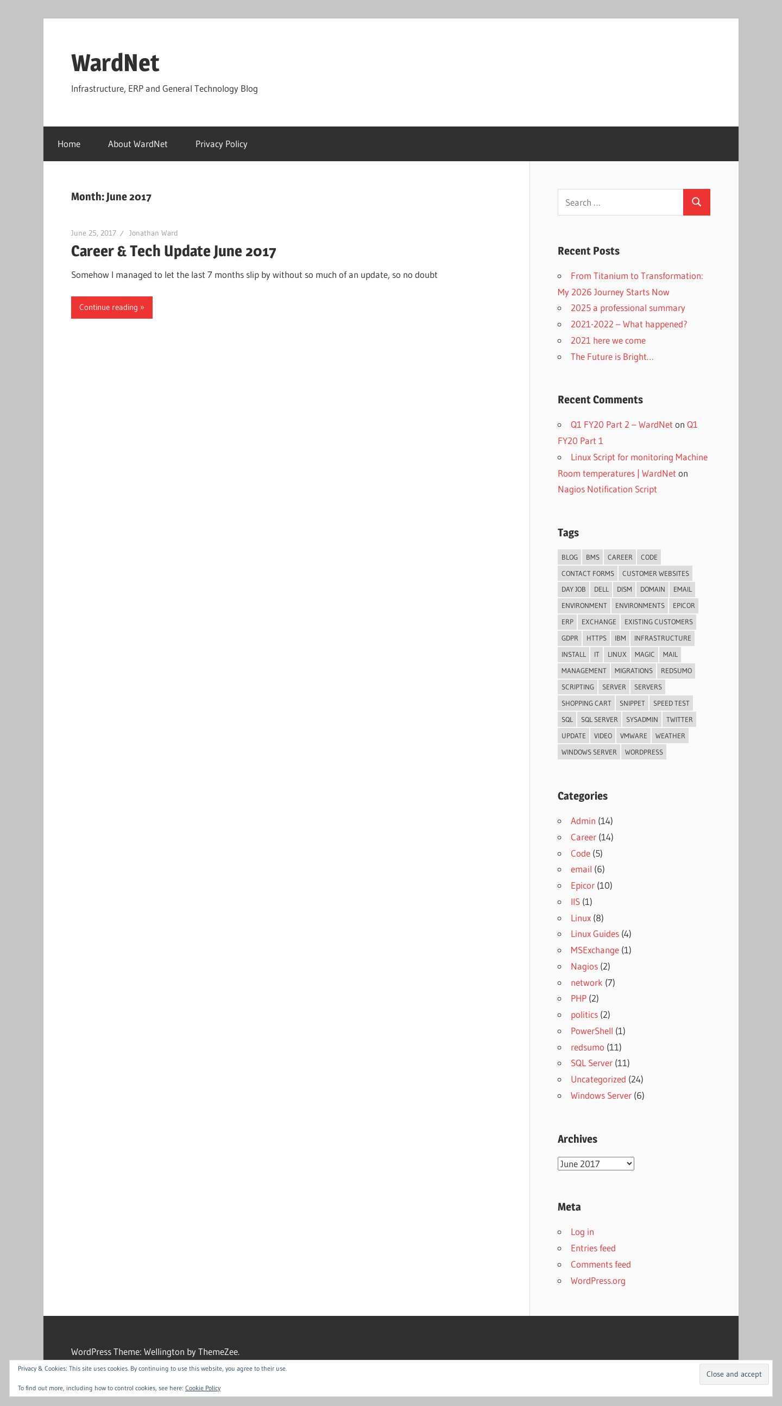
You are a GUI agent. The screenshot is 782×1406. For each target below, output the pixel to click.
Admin (583, 820)
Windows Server (601, 1095)
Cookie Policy (202, 1388)
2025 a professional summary (628, 307)
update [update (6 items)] (574, 735)
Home (69, 143)
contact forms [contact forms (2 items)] (588, 573)
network (587, 982)
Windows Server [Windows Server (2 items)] (589, 752)
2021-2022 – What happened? (629, 324)
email (581, 869)
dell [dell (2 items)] (601, 589)
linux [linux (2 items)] (617, 654)
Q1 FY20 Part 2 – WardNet (622, 424)
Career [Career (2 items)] (620, 557)
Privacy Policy (221, 143)
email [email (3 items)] (682, 589)
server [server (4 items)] (614, 686)
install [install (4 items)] (574, 654)
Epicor (583, 885)
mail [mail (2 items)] (670, 654)
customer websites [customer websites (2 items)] (655, 573)
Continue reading (108, 307)
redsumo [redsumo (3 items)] (676, 670)
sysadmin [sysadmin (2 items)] (642, 719)
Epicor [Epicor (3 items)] (684, 605)
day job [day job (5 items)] (574, 589)
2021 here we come (608, 340)
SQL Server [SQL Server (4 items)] (599, 719)
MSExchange (595, 949)
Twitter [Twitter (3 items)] (679, 719)
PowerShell (592, 1030)
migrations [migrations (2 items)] (634, 670)
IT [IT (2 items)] (597, 654)
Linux (581, 917)
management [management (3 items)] (584, 670)
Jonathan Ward (153, 233)
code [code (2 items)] (649, 557)
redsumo (587, 1047)
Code (580, 853)
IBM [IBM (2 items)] (620, 638)
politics (584, 1014)
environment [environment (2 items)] (584, 605)
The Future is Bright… (612, 356)
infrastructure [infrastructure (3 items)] (662, 638)
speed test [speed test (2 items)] (671, 703)
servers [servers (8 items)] (648, 686)
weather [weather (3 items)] (670, 735)
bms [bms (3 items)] (593, 557)
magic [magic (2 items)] (645, 654)
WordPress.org (598, 1280)
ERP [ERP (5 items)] (567, 621)
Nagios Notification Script (607, 489)
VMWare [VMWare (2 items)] (633, 735)
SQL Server (592, 1062)
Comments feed (601, 1264)
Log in (582, 1231)
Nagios (584, 966)
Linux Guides (595, 933)
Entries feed (593, 1247)
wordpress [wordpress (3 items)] (644, 752)
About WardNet (138, 143)
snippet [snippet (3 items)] (632, 703)
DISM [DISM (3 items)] (624, 589)
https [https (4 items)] (596, 638)
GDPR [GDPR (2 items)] (570, 638)
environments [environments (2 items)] (640, 605)
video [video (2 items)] (603, 735)
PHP (578, 998)
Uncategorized (598, 1079)
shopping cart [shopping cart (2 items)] (586, 703)
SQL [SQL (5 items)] (567, 719)
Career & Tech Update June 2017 (173, 251)
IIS (575, 901)
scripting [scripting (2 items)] (578, 686)
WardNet (115, 62)
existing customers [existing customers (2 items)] (659, 621)
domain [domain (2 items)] (652, 589)
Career (583, 837)
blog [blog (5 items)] (570, 557)
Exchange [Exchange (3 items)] (599, 621)
